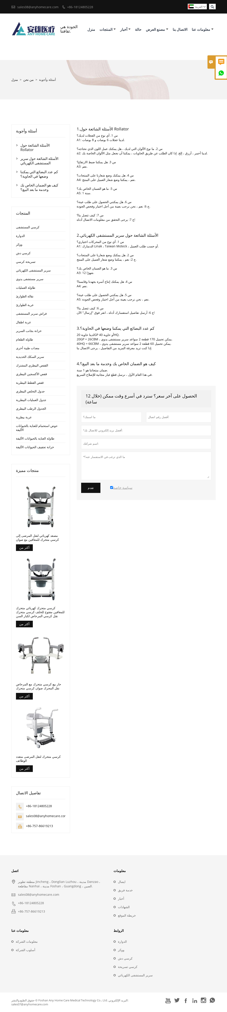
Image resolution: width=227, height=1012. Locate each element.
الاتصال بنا (180, 29)
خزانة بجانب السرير (29, 331)
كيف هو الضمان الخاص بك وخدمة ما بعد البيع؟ (39, 187)
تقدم (91, 488)
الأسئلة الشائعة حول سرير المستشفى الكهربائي (39, 160)
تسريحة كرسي (25, 262)
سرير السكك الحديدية (30, 357)
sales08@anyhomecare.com (38, 7)
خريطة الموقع (127, 915)
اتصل (14, 871)
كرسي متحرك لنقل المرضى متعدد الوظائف (38, 759)
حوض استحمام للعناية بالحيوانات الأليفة (37, 428)
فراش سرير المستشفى (31, 313)
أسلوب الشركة (25, 950)
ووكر (19, 244)
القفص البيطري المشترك (32, 365)
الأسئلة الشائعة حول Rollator (35, 147)
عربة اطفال (23, 322)
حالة (138, 29)
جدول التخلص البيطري (30, 391)
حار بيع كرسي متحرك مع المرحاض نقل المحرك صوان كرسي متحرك (38, 686)
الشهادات (124, 907)
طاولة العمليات (25, 287)
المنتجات (108, 29)
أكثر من (24, 547)
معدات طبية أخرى (27, 348)
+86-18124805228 (80, 7)
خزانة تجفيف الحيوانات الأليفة (35, 447)
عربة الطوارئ (25, 305)
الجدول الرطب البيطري (31, 408)
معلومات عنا (202, 29)
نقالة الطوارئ (24, 296)
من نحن (28, 80)
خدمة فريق (125, 890)
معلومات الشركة (27, 941)
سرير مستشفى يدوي (29, 279)
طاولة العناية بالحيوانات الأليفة (35, 438)
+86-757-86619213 (39, 826)
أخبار (125, 29)
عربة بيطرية (24, 417)
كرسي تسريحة (127, 967)
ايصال (121, 882)
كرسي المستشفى (27, 227)
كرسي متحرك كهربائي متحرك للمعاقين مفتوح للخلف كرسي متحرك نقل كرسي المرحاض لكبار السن (40, 612)
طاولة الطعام (24, 339)
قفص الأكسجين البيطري (31, 374)
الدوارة (20, 236)
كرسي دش (23, 253)
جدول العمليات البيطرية (31, 400)
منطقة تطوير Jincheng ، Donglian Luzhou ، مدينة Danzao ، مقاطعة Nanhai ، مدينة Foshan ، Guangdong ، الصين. (59, 884)
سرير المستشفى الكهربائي (33, 270)
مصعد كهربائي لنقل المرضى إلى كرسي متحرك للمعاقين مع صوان (37, 538)
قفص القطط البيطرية (30, 382)
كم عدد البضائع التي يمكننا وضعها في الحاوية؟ (39, 174)
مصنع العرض (157, 29)
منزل (91, 29)
